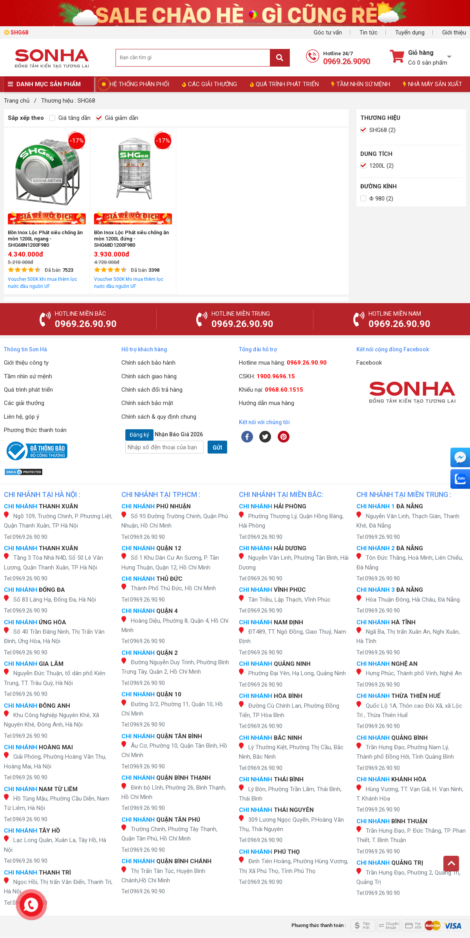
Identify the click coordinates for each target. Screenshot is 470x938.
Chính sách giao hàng (149, 376)
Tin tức (369, 32)
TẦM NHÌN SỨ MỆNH (360, 84)
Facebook (369, 362)
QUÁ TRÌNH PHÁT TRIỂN (284, 84)
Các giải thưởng (24, 403)
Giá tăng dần (69, 118)
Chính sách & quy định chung (158, 416)
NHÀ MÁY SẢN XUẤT (432, 84)
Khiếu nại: (271, 389)
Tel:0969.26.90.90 (25, 536)
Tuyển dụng (410, 32)
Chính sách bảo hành (148, 362)
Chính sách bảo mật (147, 403)
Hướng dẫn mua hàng (266, 403)
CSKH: (267, 376)
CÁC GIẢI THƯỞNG (209, 84)
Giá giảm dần (117, 118)
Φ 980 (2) (376, 198)
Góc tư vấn (328, 32)
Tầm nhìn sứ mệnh (28, 376)
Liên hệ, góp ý (21, 416)
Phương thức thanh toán (35, 430)
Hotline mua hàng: (283, 362)
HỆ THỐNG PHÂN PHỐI (139, 84)
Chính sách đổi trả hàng (152, 389)
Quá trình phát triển (28, 389)
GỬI (217, 448)
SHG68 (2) (378, 130)
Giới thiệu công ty (26, 362)
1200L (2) (377, 165)
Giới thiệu (454, 32)
